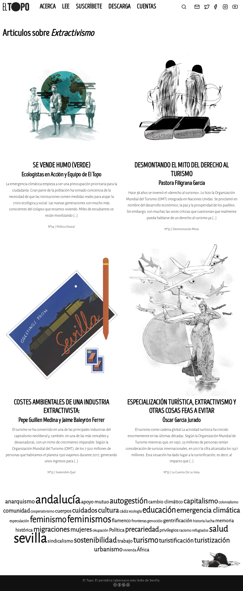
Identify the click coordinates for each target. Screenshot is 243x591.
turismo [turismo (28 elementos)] (145, 540)
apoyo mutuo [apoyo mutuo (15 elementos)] (95, 502)
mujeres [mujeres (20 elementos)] (81, 530)
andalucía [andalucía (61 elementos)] (57, 499)
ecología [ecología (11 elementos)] (135, 511)
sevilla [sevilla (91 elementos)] (30, 538)
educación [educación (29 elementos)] (159, 510)
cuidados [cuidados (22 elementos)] (84, 510)
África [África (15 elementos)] (143, 550)
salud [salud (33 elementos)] (218, 529)
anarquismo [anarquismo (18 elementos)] (20, 501)
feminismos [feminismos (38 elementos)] (89, 519)
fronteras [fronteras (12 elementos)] (138, 521)
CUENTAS (146, 6)
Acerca (48, 6)
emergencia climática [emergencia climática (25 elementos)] (208, 510)
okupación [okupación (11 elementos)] (100, 530)
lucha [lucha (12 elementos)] (210, 521)
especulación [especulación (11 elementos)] (19, 521)
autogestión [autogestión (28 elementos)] (128, 501)
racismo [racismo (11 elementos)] (185, 530)
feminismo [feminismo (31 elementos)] (48, 519)
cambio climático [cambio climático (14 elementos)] (165, 502)
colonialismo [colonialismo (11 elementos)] (228, 502)
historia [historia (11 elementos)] (199, 521)
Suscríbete (89, 6)
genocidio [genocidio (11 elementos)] (154, 521)
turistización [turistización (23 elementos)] (212, 540)
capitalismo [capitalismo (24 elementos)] (200, 501)
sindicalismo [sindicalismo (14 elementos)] (60, 541)
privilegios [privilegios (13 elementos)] (168, 530)
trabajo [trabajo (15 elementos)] (124, 541)
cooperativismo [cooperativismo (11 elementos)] (42, 511)
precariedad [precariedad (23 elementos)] (142, 529)
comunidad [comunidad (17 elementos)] (16, 510)
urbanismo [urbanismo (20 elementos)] (108, 549)
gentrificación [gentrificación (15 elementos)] (177, 520)
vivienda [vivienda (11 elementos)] (129, 550)
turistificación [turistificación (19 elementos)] (176, 541)
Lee (65, 6)
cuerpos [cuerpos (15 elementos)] (63, 511)
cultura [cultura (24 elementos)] (108, 510)
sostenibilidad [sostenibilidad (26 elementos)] (95, 540)
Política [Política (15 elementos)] (116, 530)
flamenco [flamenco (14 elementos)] (121, 521)
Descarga (119, 6)
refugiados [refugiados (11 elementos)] (200, 530)
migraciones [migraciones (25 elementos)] (51, 529)
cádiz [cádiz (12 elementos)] (124, 511)
